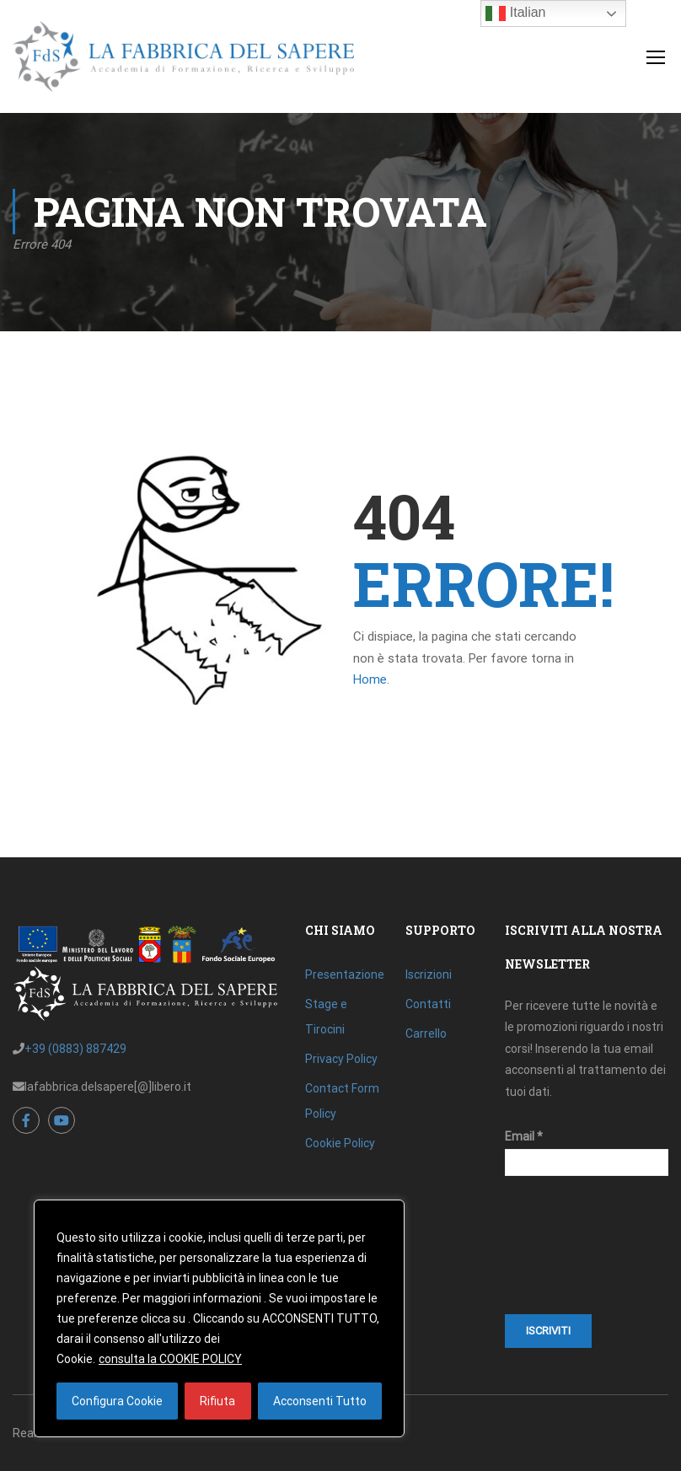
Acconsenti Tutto (320, 1401)
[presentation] (574, 1253)
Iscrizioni (428, 974)
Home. (371, 679)
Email (524, 1136)
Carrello (426, 1033)
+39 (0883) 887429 (75, 1048)
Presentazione (344, 974)
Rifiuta (217, 1401)
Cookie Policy (340, 1143)
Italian (515, 13)
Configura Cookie (117, 1401)
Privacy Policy (341, 1059)
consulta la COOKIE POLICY (170, 1359)
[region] (219, 1318)
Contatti (428, 1004)
